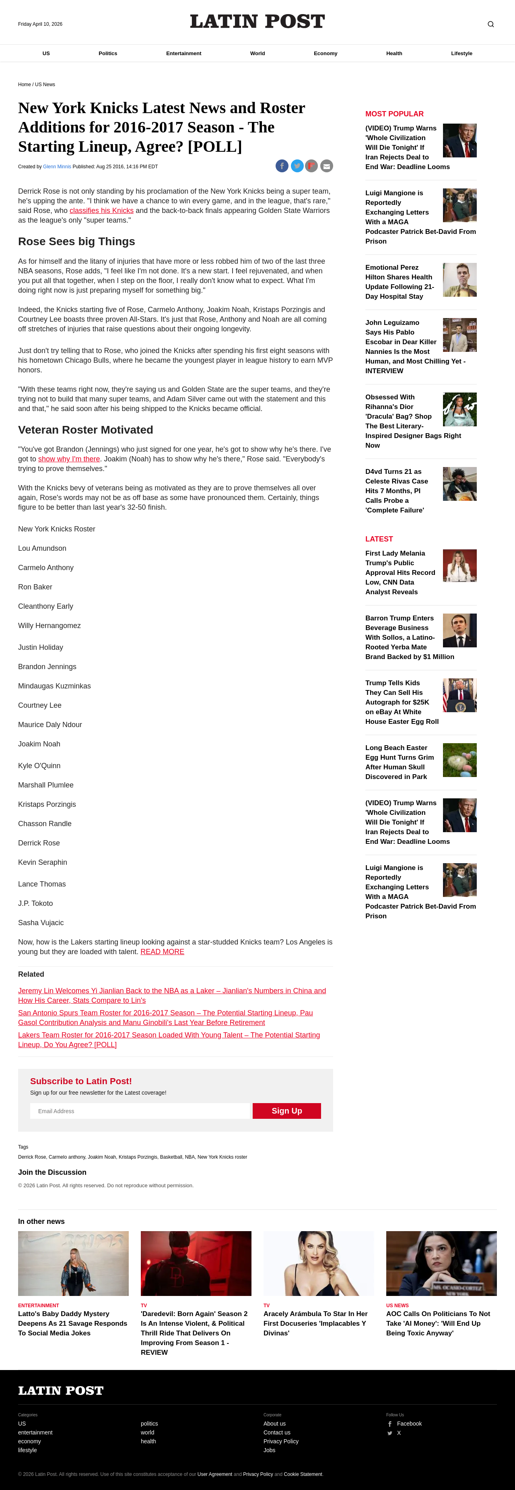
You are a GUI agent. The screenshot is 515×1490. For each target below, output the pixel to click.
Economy (326, 53)
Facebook (409, 1423)
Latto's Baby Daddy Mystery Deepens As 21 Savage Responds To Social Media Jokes (73, 1323)
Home (24, 84)
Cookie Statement (303, 1474)
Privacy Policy (281, 1441)
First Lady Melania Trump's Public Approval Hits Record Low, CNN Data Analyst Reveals (400, 573)
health (148, 1441)
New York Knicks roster (222, 1157)
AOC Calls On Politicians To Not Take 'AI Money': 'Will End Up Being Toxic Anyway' (438, 1323)
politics (149, 1423)
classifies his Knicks (102, 211)
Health (394, 53)
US (46, 53)
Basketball (171, 1157)
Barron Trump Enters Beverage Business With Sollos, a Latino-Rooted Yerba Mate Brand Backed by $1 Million (409, 637)
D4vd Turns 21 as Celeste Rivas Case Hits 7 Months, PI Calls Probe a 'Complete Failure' (396, 491)
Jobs (270, 1450)
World (257, 53)
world (147, 1432)
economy (29, 1441)
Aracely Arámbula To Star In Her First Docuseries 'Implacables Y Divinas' (316, 1323)
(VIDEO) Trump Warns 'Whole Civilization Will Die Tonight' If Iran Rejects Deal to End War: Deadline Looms (407, 147)
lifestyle (27, 1450)
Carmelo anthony (67, 1157)
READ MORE (162, 952)
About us (275, 1423)
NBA (190, 1157)
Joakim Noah (102, 1157)
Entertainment (183, 53)
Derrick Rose (32, 1157)
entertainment (35, 1432)
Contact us (277, 1432)
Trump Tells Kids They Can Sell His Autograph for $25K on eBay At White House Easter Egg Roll (402, 702)
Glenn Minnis (57, 166)
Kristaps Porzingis (138, 1157)
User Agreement (215, 1474)
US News (45, 84)
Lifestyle (462, 53)
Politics (108, 53)
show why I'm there (69, 459)
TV (144, 1305)
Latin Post (257, 21)
